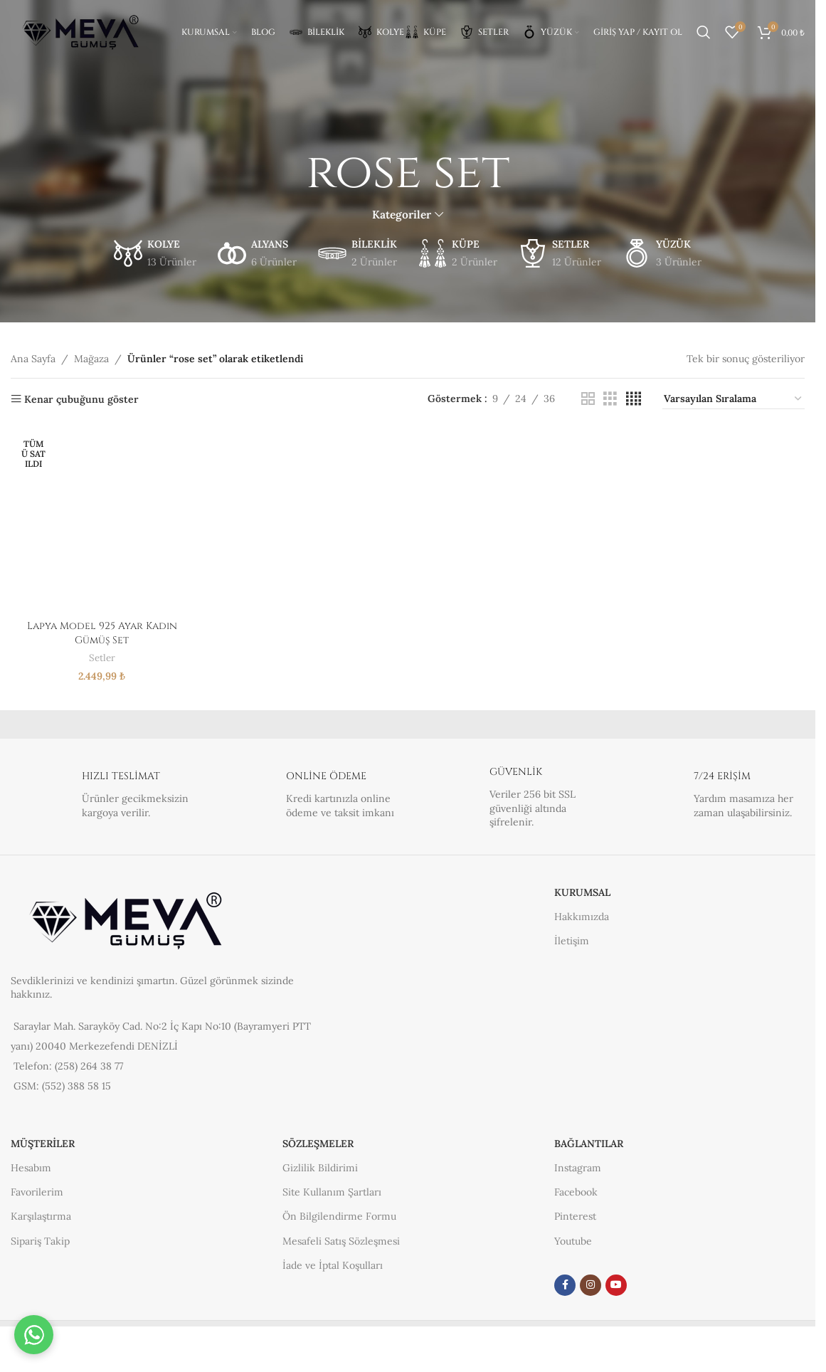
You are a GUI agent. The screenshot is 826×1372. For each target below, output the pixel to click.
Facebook (576, 1192)
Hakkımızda (581, 916)
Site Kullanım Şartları (331, 1192)
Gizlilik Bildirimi (320, 1167)
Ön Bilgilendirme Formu (339, 1216)
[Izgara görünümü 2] (588, 399)
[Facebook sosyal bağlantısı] (565, 1285)
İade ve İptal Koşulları (332, 1265)
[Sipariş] (733, 399)
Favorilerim (37, 1192)
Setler (102, 658)
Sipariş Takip (40, 1241)
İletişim (571, 940)
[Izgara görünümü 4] (633, 399)
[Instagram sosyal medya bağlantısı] (590, 1285)
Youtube (573, 1241)
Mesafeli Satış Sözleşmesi (341, 1241)
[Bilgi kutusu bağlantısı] (101, 797)
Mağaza (91, 358)
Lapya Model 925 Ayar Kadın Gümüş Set (102, 633)
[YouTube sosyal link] (616, 1285)
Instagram (577, 1167)
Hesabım (31, 1167)
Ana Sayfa (33, 358)
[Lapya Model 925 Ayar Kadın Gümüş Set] (102, 522)
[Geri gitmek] (288, 173)
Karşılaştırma (41, 1216)
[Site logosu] (82, 31)
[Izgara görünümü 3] (610, 399)
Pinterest (575, 1216)
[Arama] (703, 32)
